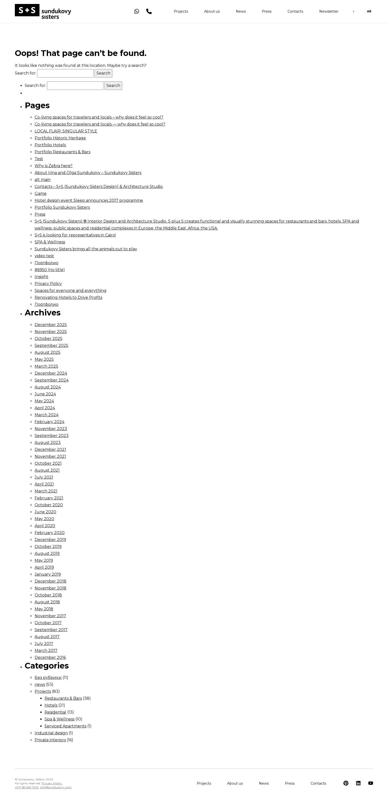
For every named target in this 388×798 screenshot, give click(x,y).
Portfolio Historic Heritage (60, 138)
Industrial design (51, 733)
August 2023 (48, 442)
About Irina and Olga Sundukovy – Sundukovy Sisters (88, 172)
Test (39, 158)
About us (212, 12)
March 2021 (46, 491)
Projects (181, 12)
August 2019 (47, 553)
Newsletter (329, 12)
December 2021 (50, 449)
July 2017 (44, 643)
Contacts (295, 12)
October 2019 (48, 546)
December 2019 (50, 539)
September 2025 (51, 345)
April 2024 (45, 408)
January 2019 (48, 574)
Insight (41, 276)
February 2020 (50, 532)
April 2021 (44, 484)
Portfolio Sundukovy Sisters (62, 207)
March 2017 (46, 650)
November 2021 (50, 456)
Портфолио (46, 262)
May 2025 (44, 359)
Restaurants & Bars (63, 698)
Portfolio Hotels (50, 145)
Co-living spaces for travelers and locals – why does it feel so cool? (99, 117)
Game (41, 193)
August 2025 (47, 352)
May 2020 (44, 518)
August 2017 (47, 636)
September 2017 (51, 629)
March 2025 (46, 366)
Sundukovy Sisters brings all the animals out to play (86, 249)
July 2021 (44, 477)
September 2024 (52, 380)
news (40, 684)
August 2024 (48, 387)
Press (266, 12)
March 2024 (46, 414)
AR (369, 12)
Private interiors (50, 740)
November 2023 (51, 428)
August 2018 (47, 602)
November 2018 (50, 588)
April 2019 (44, 567)
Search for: (25, 73)
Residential (55, 712)
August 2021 (47, 470)
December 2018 (50, 581)
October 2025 (48, 338)
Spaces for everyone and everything (70, 290)
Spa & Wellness (59, 719)
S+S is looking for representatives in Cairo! (75, 235)
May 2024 (44, 401)
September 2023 (52, 435)
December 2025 (51, 324)
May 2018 (44, 609)
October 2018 (48, 595)
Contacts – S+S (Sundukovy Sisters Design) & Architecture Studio (99, 186)
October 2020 (49, 505)
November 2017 (50, 616)
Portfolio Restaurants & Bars (62, 152)
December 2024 (51, 373)
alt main (42, 179)
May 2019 (44, 560)
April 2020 (45, 525)
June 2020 (45, 512)
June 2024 (45, 394)
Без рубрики (48, 677)
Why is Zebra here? (54, 165)
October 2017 (48, 622)
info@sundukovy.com (56, 787)
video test (44, 256)
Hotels (51, 705)
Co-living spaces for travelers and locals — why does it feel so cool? (100, 124)
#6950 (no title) (50, 269)
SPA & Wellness (50, 242)
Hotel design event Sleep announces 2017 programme (89, 200)
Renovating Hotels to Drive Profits (68, 297)
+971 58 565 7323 (26, 787)
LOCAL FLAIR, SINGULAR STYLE (66, 131)
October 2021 (48, 463)
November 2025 (51, 331)
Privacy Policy (48, 283)
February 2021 (49, 498)
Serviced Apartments (65, 726)
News (241, 12)
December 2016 (50, 657)
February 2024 (49, 421)
